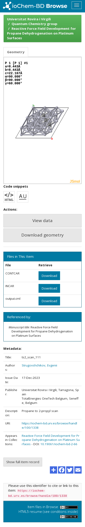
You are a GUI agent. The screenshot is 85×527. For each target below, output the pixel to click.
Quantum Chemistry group (34, 23)
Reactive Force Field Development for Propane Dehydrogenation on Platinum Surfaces (41, 33)
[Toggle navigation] (77, 5)
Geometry (15, 52)
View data (42, 220)
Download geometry (42, 235)
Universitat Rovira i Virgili (29, 19)
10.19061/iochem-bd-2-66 (58, 444)
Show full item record (22, 462)
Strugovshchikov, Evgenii (39, 365)
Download (49, 275)
